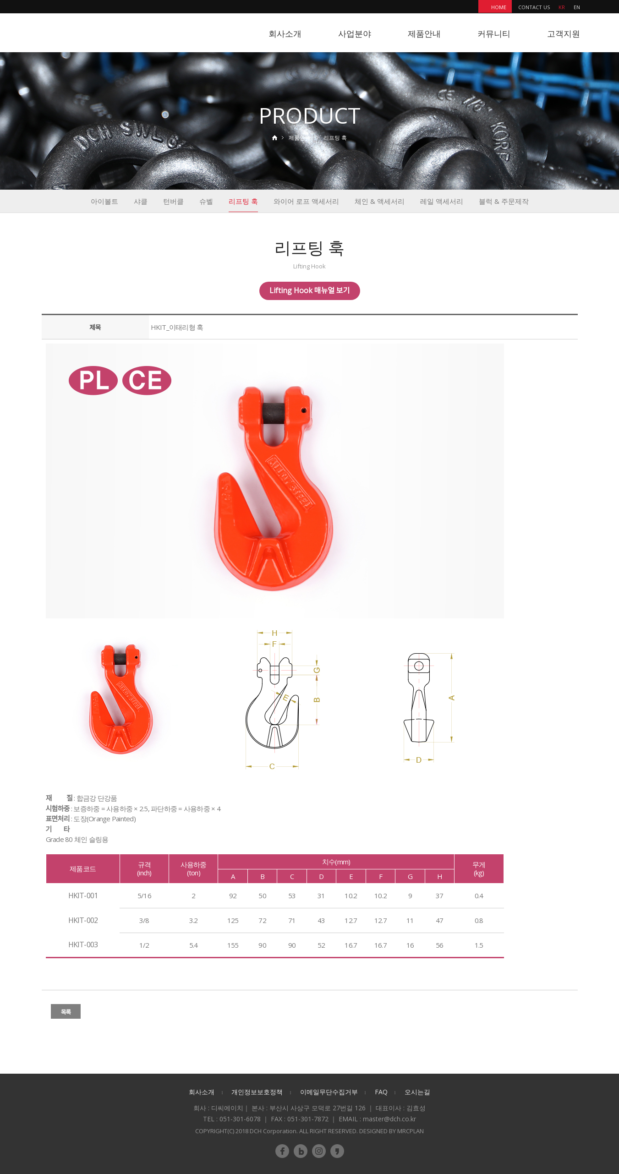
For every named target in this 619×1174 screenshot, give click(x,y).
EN (577, 7)
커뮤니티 (493, 33)
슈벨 (206, 201)
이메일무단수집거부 (329, 1091)
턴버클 (173, 201)
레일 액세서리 (441, 201)
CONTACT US (534, 7)
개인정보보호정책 (257, 1091)
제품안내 (424, 33)
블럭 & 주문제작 (504, 201)
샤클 (141, 201)
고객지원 (563, 33)
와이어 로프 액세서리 (306, 201)
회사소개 (284, 33)
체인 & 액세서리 (380, 201)
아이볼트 (104, 201)
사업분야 (354, 33)
